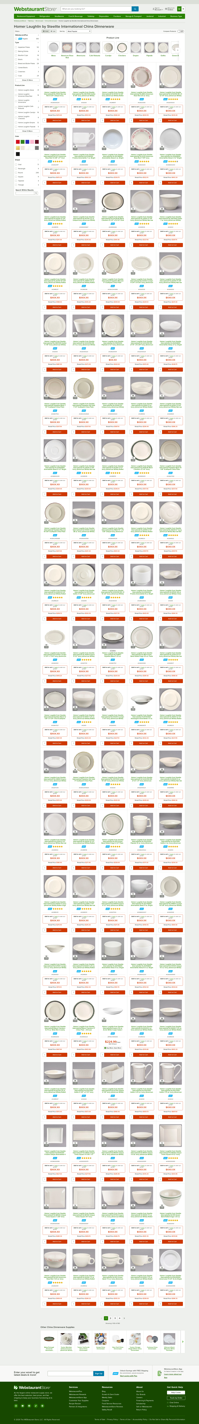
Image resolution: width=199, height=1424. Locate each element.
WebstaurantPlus (75, 1391)
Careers (139, 1397)
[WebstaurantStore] (35, 1387)
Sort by (62, 31)
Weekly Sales (107, 1397)
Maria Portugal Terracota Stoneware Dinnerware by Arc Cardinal (49, 1348)
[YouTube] (23, 1406)
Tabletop (90, 16)
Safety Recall (107, 1410)
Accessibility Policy (140, 1419)
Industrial (162, 16)
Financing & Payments (145, 1401)
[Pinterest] (42, 1406)
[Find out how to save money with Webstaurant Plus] (55, 99)
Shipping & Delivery (176, 1406)
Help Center (176, 1392)
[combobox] (96, 8)
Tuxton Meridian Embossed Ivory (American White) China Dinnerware (66, 1348)
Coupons (105, 1401)
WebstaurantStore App (78, 1397)
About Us (140, 1391)
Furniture (117, 16)
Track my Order (176, 1398)
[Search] (36, 193)
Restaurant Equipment (26, 16)
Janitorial (150, 16)
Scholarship (140, 1404)
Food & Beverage (76, 16)
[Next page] (124, 1318)
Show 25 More (27, 80)
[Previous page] (101, 1318)
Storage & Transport (134, 16)
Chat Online (173, 1403)
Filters (17, 31)
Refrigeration (45, 16)
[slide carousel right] (177, 50)
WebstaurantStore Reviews (112, 1407)
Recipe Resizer (75, 1404)
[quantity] (45, 120)
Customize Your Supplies (79, 1401)
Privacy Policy (112, 1419)
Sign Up (98, 1373)
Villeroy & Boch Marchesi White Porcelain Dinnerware (169, 1348)
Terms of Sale (100, 1419)
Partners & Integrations (78, 1407)
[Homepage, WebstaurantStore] (35, 9)
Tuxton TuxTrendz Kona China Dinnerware (83, 1348)
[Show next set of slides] (183, 1341)
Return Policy (141, 1410)
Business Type (176, 16)
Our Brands (140, 1394)
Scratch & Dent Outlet (110, 1394)
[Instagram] (16, 1406)
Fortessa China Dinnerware (152, 1348)
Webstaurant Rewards (77, 1394)
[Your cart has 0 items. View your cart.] (181, 8)
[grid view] (45, 31)
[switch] (181, 31)
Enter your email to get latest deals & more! (26, 1373)
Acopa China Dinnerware (100, 1348)
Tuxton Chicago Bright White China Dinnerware (135, 1348)
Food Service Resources (111, 1404)
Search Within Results (25, 190)
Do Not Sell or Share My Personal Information (167, 1419)
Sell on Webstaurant (144, 1407)
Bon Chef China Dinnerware (117, 1348)
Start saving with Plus (128, 1376)
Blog (103, 1391)
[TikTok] (36, 1406)
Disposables (104, 16)
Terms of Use (125, 1419)
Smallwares (59, 16)
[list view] (52, 31)
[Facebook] (29, 1406)
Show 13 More (27, 131)
